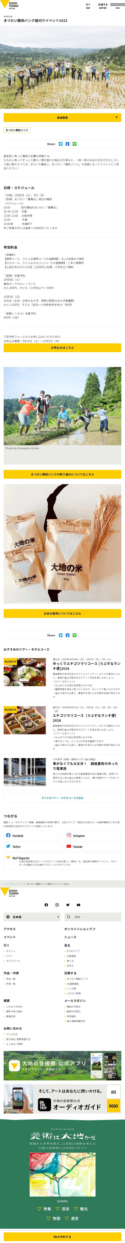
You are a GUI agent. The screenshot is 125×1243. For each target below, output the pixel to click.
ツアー (9, 955)
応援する (70, 973)
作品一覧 (11, 978)
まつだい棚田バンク (17, 130)
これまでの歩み (14, 1006)
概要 (7, 1000)
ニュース (70, 937)
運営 (75, 1218)
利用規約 (71, 1016)
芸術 (66, 1208)
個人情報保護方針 (76, 1020)
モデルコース (13, 960)
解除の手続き (74, 1011)
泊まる (70, 965)
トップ (7, 884)
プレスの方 (12, 1034)
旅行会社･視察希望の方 (18, 1039)
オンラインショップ (78, 929)
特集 (47, 1208)
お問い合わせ (13, 1028)
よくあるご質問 (14, 1043)
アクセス (10, 929)
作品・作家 (11, 973)
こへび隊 (71, 988)
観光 (84, 1208)
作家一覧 (11, 983)
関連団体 (11, 1016)
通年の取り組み (14, 1011)
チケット (11, 950)
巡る (67, 945)
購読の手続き (74, 1006)
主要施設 (71, 955)
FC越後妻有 (73, 983)
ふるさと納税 (74, 993)
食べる (70, 960)
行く (7, 945)
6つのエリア (73, 950)
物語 (56, 1218)
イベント (8, 16)
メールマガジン (75, 1000)
